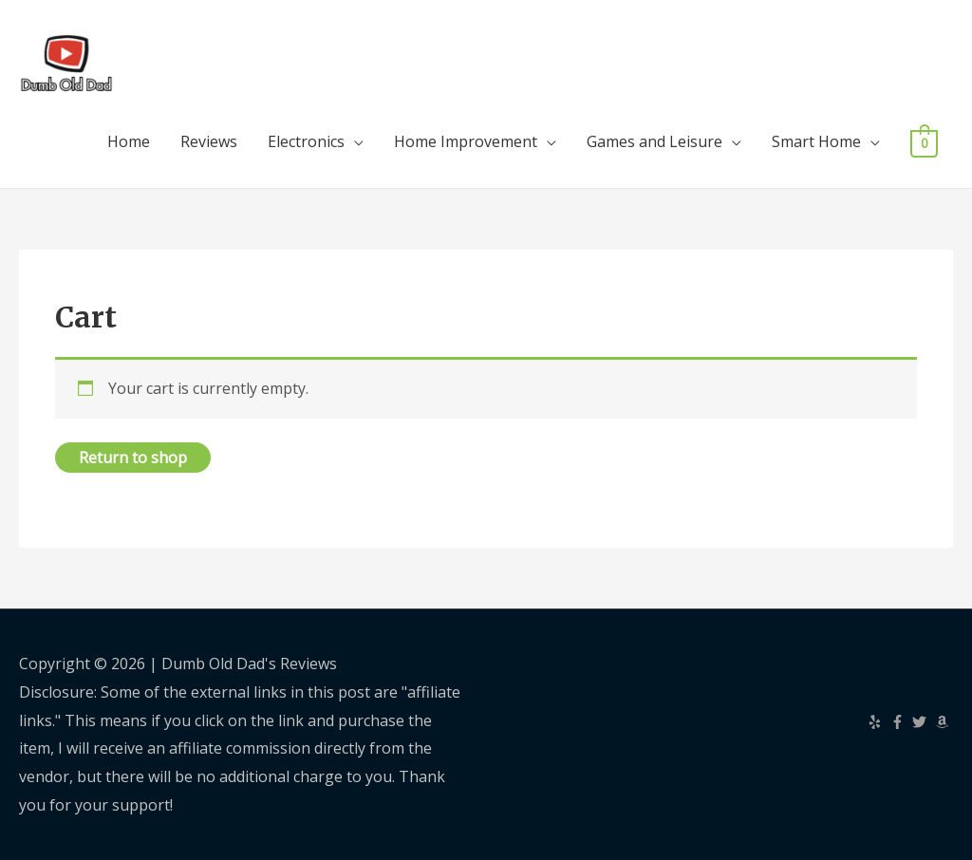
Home (128, 141)
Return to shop (133, 457)
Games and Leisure (654, 141)
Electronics (306, 141)
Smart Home (816, 141)
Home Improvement (465, 141)
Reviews (208, 141)
